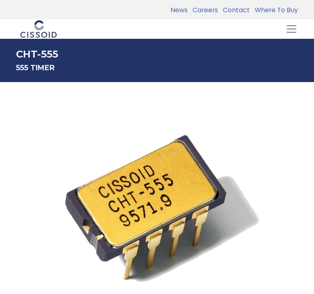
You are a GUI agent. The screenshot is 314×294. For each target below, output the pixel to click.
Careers (203, 10)
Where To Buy (274, 10)
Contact (235, 10)
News (179, 10)
